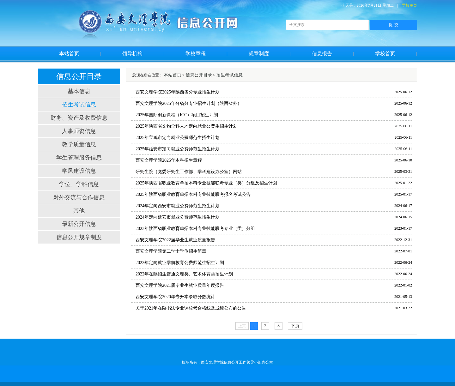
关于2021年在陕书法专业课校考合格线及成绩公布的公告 (191, 308)
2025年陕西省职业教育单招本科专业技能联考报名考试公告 (193, 194)
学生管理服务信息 (79, 157)
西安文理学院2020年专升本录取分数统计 (175, 296)
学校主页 (409, 5)
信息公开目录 (198, 75)
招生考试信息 (79, 104)
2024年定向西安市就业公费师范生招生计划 (178, 205)
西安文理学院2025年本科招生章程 (169, 160)
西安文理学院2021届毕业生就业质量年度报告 (180, 285)
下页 (295, 325)
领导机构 (132, 53)
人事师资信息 (79, 131)
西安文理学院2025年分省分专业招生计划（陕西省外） (189, 103)
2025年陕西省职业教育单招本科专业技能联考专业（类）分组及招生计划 (206, 183)
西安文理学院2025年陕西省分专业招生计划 (178, 92)
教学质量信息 (79, 144)
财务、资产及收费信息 (79, 118)
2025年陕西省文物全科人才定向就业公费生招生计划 (186, 126)
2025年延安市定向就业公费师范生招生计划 (178, 149)
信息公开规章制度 (79, 237)
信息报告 (322, 53)
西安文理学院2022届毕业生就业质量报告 (175, 240)
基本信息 (79, 91)
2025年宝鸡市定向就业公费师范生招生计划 (178, 137)
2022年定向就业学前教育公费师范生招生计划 (180, 262)
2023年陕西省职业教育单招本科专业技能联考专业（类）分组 (195, 228)
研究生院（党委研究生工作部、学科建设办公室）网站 (189, 171)
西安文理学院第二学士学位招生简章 (171, 251)
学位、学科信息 (79, 184)
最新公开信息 (79, 224)
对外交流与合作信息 (79, 197)
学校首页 (385, 53)
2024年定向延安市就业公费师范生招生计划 (178, 217)
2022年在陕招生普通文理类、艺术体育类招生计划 (184, 274)
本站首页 (69, 53)
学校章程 (195, 53)
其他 (79, 211)
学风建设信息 (79, 171)
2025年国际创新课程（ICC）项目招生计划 (177, 114)
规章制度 (259, 53)
